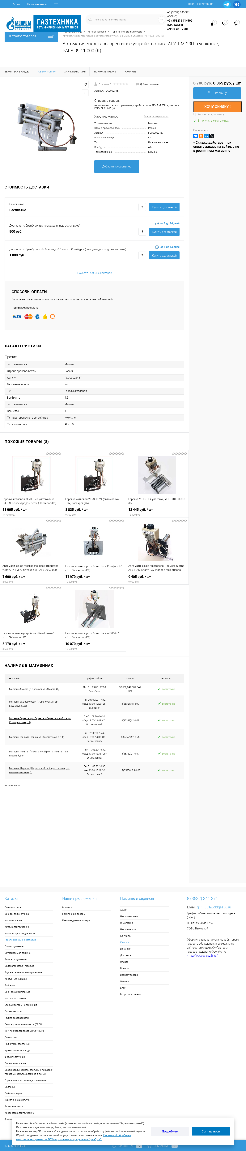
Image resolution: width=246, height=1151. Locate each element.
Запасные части (14, 1106)
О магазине (126, 922)
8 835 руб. (94, 512)
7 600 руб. (31, 579)
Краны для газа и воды (18, 1050)
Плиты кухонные (14, 946)
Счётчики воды (13, 1093)
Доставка (125, 955)
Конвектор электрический (19, 1112)
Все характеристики (156, 116)
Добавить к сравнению (116, 166)
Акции (16, 4)
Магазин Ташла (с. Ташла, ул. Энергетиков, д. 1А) (36, 737)
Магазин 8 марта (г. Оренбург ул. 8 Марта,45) (34, 689)
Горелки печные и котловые (20, 939)
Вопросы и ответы (130, 994)
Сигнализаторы (13, 1011)
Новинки (67, 907)
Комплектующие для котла (20, 933)
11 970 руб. (94, 579)
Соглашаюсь (211, 1131)
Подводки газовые (15, 1063)
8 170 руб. (31, 646)
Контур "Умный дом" (16, 978)
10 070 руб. (94, 646)
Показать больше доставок (94, 273)
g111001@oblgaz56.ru (214, 907)
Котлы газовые (13, 920)
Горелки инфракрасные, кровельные (25, 1080)
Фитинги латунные (15, 1056)
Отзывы (124, 981)
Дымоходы (11, 1037)
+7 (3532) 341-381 (16, 1145)
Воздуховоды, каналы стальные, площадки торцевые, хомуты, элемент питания (29, 1071)
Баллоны (10, 1086)
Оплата (124, 961)
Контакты (125, 935)
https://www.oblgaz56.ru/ (202, 955)
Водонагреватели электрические (23, 972)
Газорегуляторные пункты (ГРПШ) (24, 1024)
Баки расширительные (17, 991)
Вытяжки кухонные (16, 959)
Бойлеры (10, 985)
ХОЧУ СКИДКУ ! (217, 107)
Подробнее (170, 1131)
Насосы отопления (15, 998)
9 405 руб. (157, 579)
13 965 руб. (31, 512)
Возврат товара (129, 974)
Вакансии (125, 948)
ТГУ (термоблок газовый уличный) (24, 1030)
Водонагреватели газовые (19, 965)
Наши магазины (37, 4)
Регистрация (205, 3)
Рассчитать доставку (208, 114)
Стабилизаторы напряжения (21, 1004)
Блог (122, 987)
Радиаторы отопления (17, 1043)
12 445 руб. (157, 512)
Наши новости (128, 929)
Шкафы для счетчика (17, 913)
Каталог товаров (31, 36)
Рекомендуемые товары (76, 920)
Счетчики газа (13, 907)
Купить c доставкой (164, 207)
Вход (191, 3)
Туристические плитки (17, 1099)
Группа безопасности (17, 1017)
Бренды (124, 968)
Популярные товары (73, 913)
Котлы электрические (17, 926)
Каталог (124, 942)
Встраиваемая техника (18, 952)
